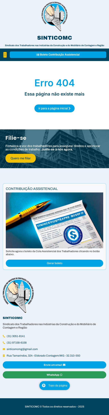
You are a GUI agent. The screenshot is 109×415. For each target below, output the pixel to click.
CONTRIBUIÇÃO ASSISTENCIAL (32, 189)
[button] (5, 55)
